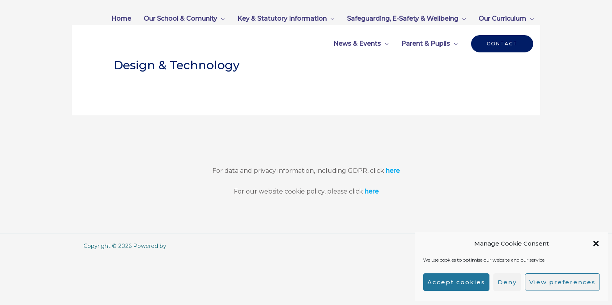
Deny (507, 282)
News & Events (357, 43)
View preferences (562, 282)
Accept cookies (456, 282)
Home (121, 18)
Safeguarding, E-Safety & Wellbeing (402, 18)
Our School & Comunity (180, 18)
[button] (596, 244)
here (393, 170)
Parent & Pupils (425, 43)
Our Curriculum (502, 18)
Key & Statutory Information (282, 18)
